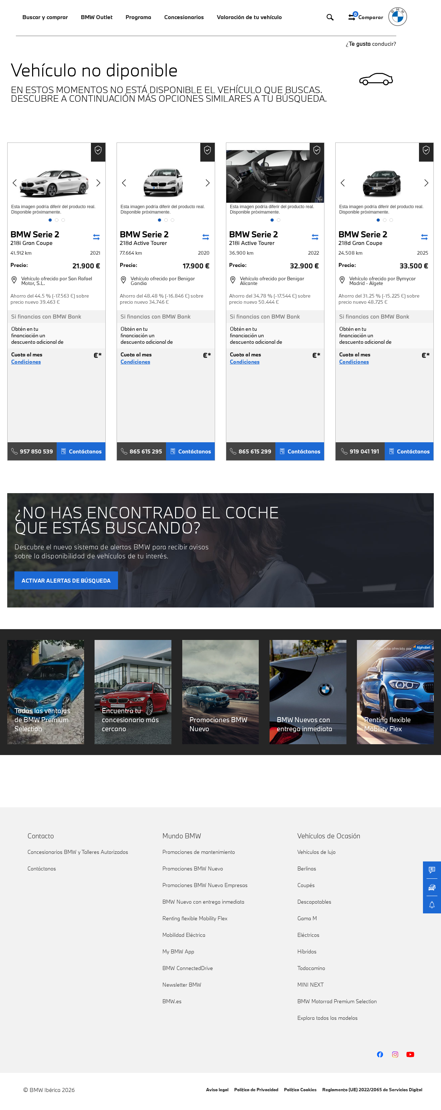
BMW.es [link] (172, 1001)
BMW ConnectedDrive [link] (187, 968)
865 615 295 (141, 451)
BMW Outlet (97, 17)
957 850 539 (32, 451)
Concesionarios (184, 17)
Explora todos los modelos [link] (327, 1017)
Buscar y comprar (45, 17)
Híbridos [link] (306, 951)
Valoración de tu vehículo (249, 17)
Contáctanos (81, 451)
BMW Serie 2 (34, 237)
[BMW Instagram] (395, 1054)
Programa (138, 17)
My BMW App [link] (178, 951)
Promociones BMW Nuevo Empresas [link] (205, 885)
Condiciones (26, 361)
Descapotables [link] (314, 901)
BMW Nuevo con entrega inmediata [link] (203, 901)
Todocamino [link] (311, 968)
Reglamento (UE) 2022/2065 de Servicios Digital (372, 1089)
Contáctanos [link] (41, 868)
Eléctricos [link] (308, 934)
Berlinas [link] (306, 868)
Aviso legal (217, 1089)
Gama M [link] (307, 918)
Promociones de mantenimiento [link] (198, 851)
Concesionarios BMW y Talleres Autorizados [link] (77, 851)
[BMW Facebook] (380, 1054)
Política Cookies (300, 1089)
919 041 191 (360, 451)
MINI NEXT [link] (310, 984)
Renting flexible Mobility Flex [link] (194, 918)
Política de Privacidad (256, 1089)
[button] (50, 220)
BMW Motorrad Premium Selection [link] (337, 1001)
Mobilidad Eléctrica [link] (183, 934)
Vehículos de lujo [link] (316, 851)
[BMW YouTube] (410, 1054)
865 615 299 (250, 451)
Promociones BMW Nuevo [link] (192, 868)
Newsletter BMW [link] (181, 984)
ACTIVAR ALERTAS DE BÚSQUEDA (66, 580)
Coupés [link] (306, 885)
